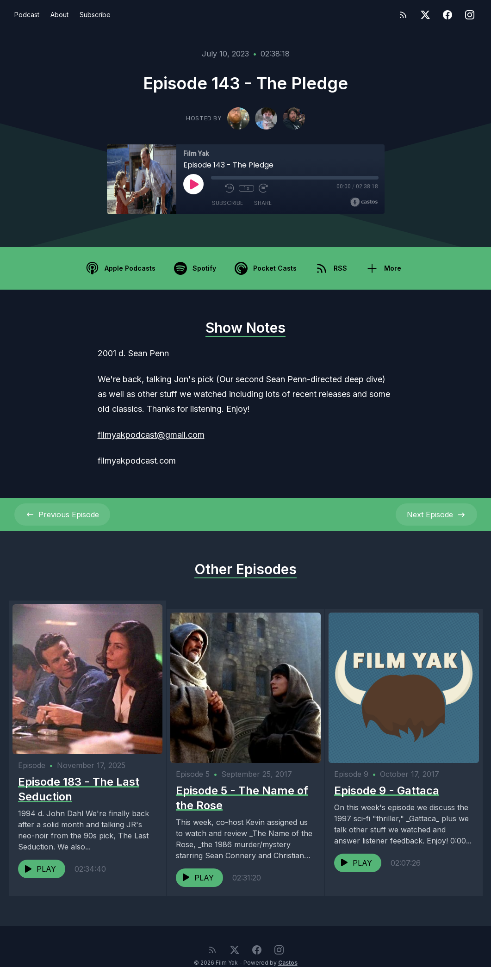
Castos (288, 948)
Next (436, 514)
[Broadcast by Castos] (364, 202)
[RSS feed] (403, 15)
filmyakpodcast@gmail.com (151, 435)
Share (263, 203)
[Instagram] (469, 15)
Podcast (26, 15)
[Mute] (215, 188)
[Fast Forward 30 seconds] (262, 188)
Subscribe (95, 15)
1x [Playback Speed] (246, 188)
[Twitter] (425, 15)
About (59, 15)
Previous (62, 514)
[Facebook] (447, 15)
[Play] (193, 184)
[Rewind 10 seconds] (229, 188)
